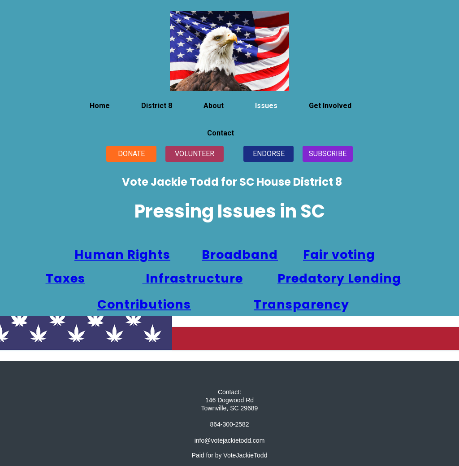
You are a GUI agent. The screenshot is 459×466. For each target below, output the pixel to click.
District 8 (156, 105)
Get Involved (330, 105)
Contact (220, 133)
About (214, 105)
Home (100, 105)
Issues (266, 105)
